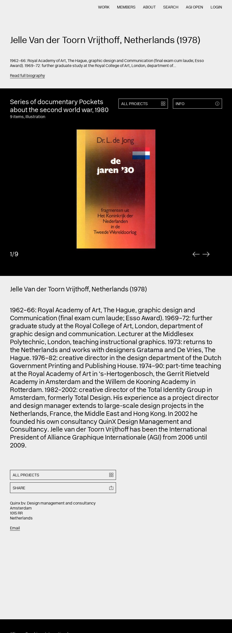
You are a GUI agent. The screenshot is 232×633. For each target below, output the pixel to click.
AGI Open (194, 7)
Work (104, 7)
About (149, 7)
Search (170, 7)
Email (15, 528)
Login (216, 7)
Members (126, 7)
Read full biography (27, 76)
